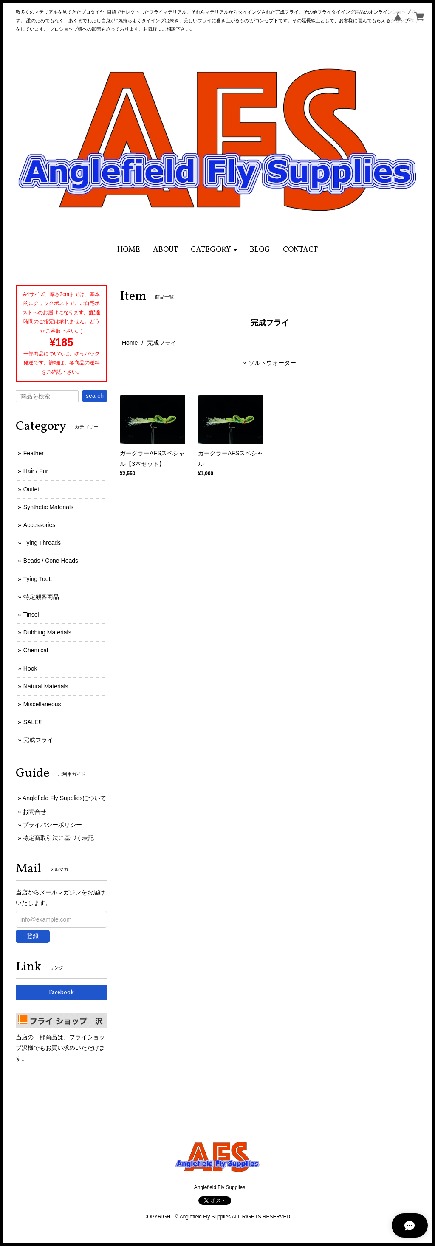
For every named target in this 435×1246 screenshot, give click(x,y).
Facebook (61, 993)
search (95, 395)
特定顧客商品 (41, 596)
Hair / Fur (35, 471)
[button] (213, 250)
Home (130, 342)
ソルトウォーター (272, 362)
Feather (33, 453)
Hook (30, 668)
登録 (33, 936)
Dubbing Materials (47, 632)
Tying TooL (37, 578)
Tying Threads (42, 542)
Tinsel (31, 614)
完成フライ (38, 739)
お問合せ (34, 811)
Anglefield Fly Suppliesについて (65, 798)
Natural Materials (45, 686)
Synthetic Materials (48, 507)
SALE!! (32, 722)
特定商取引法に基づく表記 (58, 837)
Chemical (35, 650)
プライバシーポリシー (52, 824)
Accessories (39, 525)
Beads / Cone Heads (50, 560)
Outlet (31, 489)
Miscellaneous (42, 704)
